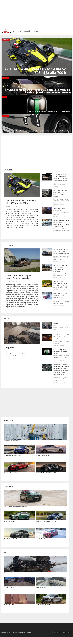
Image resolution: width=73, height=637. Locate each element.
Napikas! (10, 347)
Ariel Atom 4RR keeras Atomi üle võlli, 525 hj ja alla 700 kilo (21, 201)
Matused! (56, 323)
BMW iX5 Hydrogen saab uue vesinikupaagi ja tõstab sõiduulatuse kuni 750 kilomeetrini (61, 223)
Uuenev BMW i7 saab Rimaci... (13, 441)
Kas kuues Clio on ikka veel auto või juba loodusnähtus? (60, 295)
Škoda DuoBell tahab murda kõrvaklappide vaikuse (60, 351)
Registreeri (66, 632)
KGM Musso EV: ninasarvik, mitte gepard (60, 282)
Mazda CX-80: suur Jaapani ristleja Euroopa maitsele (18, 276)
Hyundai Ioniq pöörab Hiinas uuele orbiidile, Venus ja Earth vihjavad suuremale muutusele (60, 177)
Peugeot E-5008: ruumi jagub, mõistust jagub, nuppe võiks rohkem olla (61, 251)
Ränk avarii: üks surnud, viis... (13, 573)
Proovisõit (27, 31)
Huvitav (36, 31)
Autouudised (16, 31)
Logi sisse (57, 632)
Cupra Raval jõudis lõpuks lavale (59, 209)
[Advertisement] (36, 13)
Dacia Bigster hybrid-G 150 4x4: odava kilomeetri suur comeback (60, 268)
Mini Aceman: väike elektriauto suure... (16, 507)
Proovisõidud (8, 486)
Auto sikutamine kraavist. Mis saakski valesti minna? (61, 337)
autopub (8, 206)
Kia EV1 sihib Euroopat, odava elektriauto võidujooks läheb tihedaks (60, 193)
